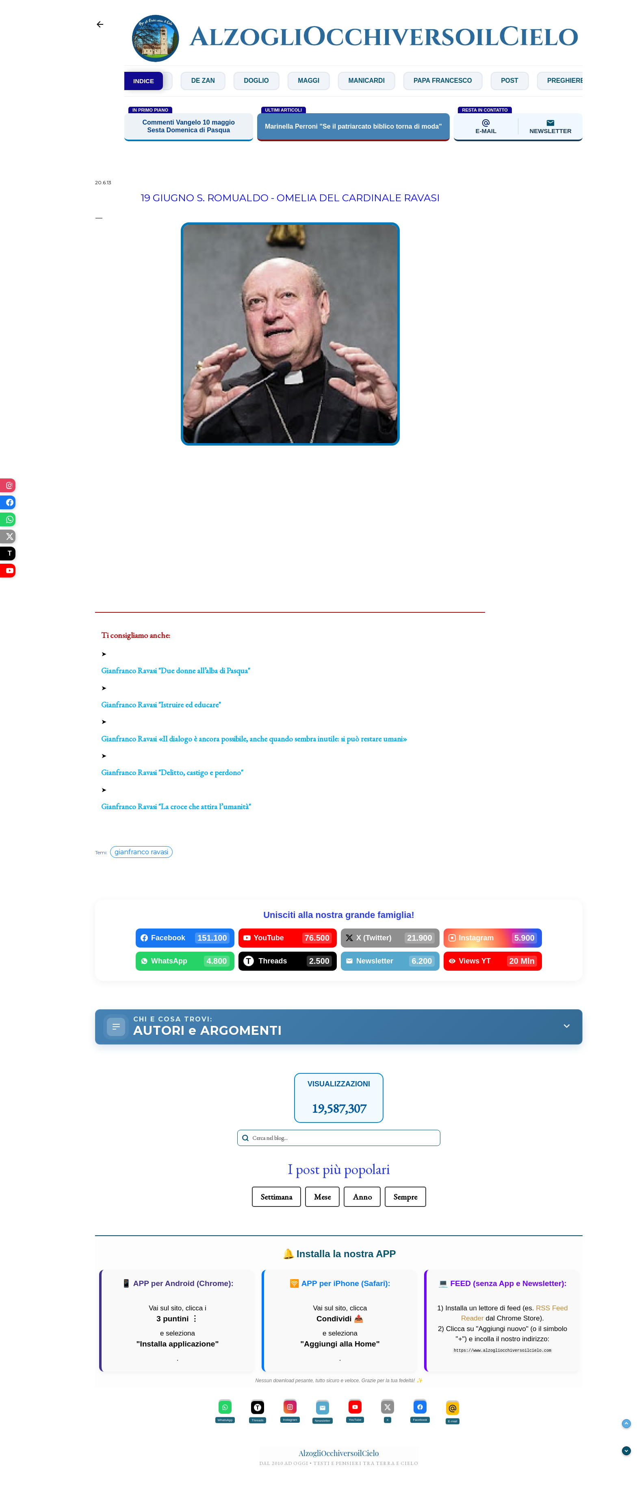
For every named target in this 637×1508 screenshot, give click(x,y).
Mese (322, 1197)
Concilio (169, 81)
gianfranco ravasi (141, 852)
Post (543, 81)
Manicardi (396, 81)
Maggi (336, 81)
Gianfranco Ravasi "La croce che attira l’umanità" (176, 807)
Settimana (276, 1197)
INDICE (143, 81)
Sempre (405, 1197)
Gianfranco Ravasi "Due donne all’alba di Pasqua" (175, 671)
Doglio (282, 81)
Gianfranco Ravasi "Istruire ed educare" (161, 705)
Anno (362, 1197)
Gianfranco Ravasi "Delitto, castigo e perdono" (172, 773)
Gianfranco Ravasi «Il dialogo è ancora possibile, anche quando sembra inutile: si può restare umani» (254, 739)
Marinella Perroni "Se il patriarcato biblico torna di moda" (353, 126)
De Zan (227, 81)
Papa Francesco (475, 81)
